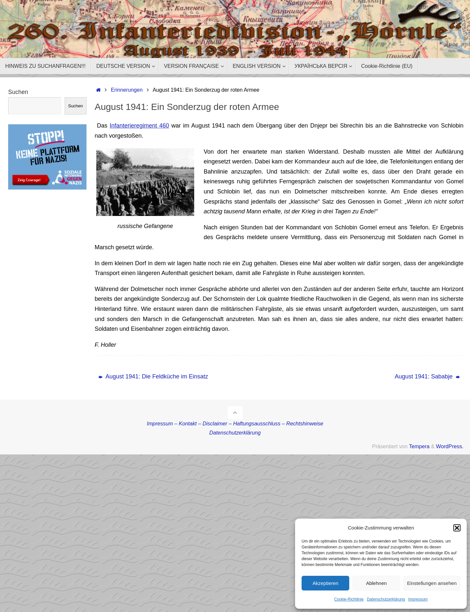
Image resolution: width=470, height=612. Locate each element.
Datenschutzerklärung (386, 599)
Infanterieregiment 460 (139, 125)
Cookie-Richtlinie (349, 599)
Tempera (419, 446)
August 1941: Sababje (427, 376)
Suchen (18, 92)
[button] (457, 528)
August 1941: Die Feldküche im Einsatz (153, 376)
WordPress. (449, 446)
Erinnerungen (127, 90)
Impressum (418, 599)
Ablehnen (376, 583)
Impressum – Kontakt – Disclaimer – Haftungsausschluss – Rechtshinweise (235, 423)
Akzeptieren (325, 583)
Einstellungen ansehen (432, 583)
